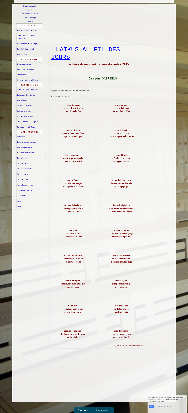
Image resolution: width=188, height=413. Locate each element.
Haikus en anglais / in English (27, 44)
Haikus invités (21, 158)
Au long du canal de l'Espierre (27, 122)
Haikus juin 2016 (29, 6)
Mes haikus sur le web (24, 185)
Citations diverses (23, 180)
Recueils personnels (23, 64)
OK (151, 406)
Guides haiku (21, 75)
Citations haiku (22, 163)
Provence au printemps (24, 106)
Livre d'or (29, 22)
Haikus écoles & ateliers (25, 153)
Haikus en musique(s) (24, 147)
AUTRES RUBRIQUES (29, 132)
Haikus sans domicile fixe (25, 95)
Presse (18, 201)
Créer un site (101, 410)
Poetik (18, 206)
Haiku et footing (22, 100)
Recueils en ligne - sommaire (27, 90)
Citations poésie (22, 174)
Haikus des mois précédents (26, 30)
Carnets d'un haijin (29, 18)
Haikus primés (21, 54)
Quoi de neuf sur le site (29, 14)
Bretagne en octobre (23, 111)
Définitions (20, 137)
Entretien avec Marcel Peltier (27, 80)
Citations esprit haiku (24, 169)
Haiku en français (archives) (26, 142)
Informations (21, 196)
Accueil (29, 10)
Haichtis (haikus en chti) (25, 49)
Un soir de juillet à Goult (25, 127)
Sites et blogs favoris (24, 190)
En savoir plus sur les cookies (163, 406)
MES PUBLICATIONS (29, 59)
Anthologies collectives (25, 69)
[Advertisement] (97, 25)
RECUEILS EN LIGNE (29, 85)
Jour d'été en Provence (24, 116)
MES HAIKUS (29, 26)
